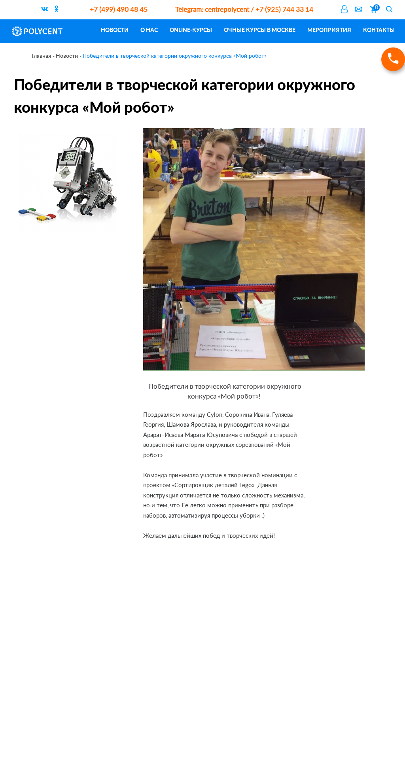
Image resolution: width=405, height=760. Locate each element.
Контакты (379, 29)
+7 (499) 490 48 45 (119, 9)
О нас (149, 29)
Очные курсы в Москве (259, 29)
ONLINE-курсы (191, 29)
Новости (115, 29)
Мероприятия (329, 29)
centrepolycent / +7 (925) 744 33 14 (244, 9)
